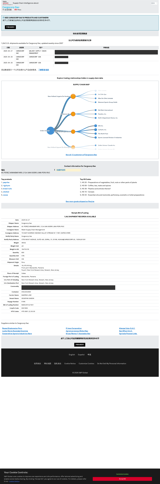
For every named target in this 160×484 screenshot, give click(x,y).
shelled (6, 192)
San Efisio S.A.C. (125, 331)
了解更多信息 (43, 70)
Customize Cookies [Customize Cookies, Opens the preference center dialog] (122, 474)
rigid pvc (6, 186)
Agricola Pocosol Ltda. (128, 334)
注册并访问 (60, 170)
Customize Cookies (86, 364)
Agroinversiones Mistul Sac (77, 331)
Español (81, 355)
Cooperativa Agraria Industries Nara (17, 334)
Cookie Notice (70, 364)
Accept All (122, 479)
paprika (6, 182)
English (72, 355)
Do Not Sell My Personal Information (111, 364)
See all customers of (81, 155)
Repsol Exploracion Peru (12, 328)
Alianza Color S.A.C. (127, 328)
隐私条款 (57, 364)
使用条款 (37, 364)
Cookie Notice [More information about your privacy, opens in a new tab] (14, 482)
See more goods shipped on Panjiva (80, 201)
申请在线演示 (10, 27)
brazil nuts (7, 189)
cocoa (5, 195)
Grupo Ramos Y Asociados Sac (78, 334)
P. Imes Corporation (74, 328)
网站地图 (47, 364)
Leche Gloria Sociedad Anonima (15, 331)
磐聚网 (7, 3)
